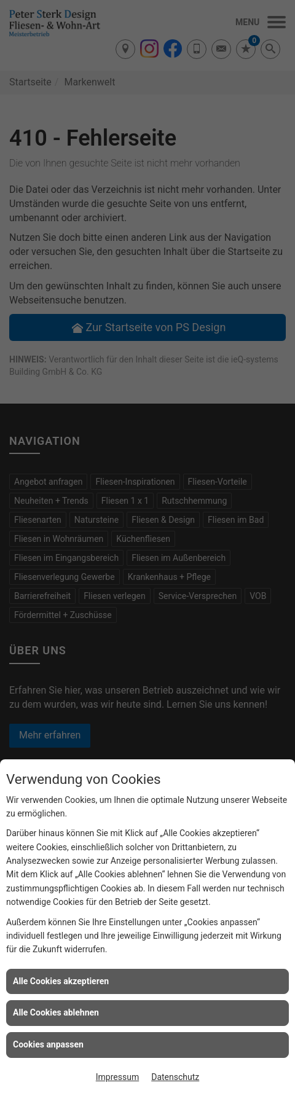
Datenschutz (175, 1077)
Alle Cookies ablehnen (56, 1012)
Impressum (117, 1077)
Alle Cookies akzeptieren (61, 981)
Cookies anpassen (48, 1044)
